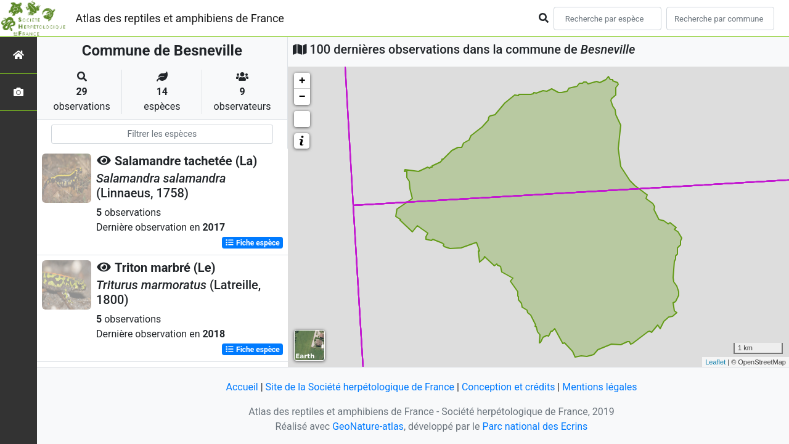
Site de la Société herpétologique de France (360, 387)
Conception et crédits (508, 387)
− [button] (302, 96)
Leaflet (715, 362)
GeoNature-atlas (368, 426)
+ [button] (302, 80)
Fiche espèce (252, 243)
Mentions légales (599, 387)
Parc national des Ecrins (534, 426)
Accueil (242, 387)
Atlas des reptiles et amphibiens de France (180, 18)
